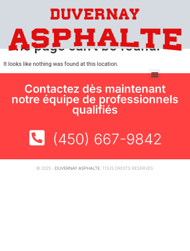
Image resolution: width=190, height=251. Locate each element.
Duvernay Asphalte (77, 168)
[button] (154, 75)
